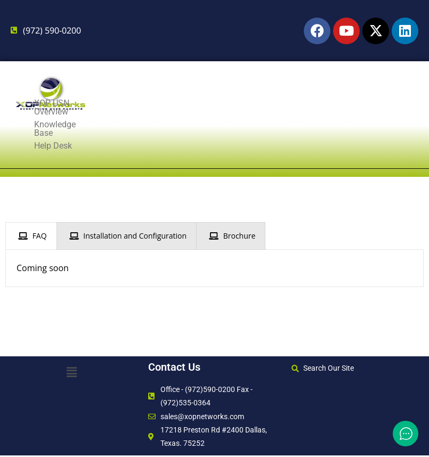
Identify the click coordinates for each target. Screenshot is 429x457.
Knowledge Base (162, 146)
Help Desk (238, 146)
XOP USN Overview (70, 146)
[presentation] (31, 236)
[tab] (31, 236)
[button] (71, 372)
